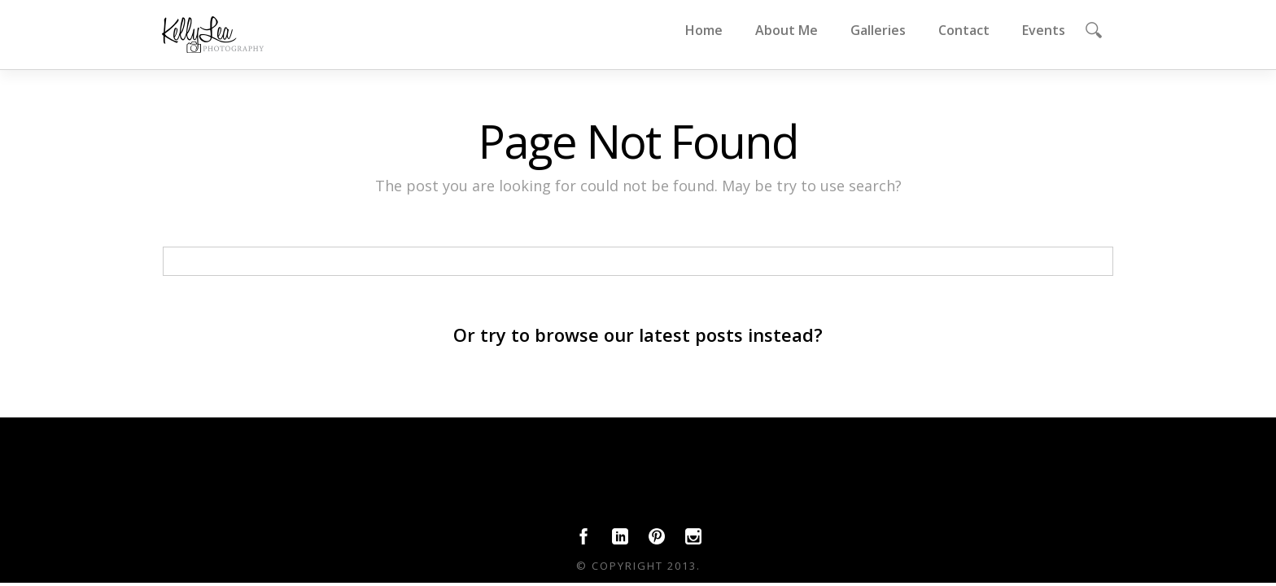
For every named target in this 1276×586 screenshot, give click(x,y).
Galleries (878, 30)
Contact (964, 30)
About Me (786, 30)
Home (704, 30)
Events (1043, 30)
